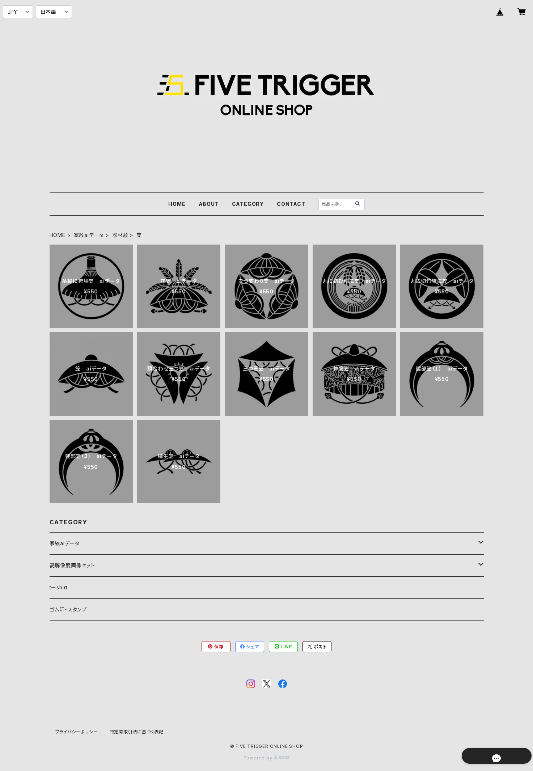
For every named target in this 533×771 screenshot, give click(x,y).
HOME (176, 204)
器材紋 (120, 235)
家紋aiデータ (89, 235)
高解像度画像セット (72, 565)
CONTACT (291, 204)
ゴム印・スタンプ (68, 609)
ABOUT (209, 204)
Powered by (267, 758)
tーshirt (59, 587)
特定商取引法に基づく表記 (137, 731)
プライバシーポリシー (76, 731)
